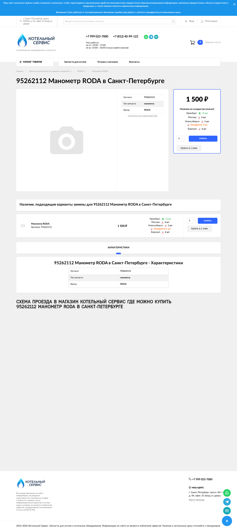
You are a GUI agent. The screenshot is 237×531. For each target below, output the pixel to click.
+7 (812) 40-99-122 (125, 36)
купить (203, 138)
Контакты (134, 62)
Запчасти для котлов (75, 62)
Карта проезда (196, 500)
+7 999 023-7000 (97, 36)
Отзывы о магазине (107, 62)
